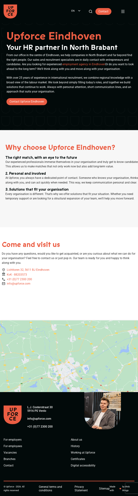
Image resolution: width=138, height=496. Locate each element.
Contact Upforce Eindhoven (27, 101)
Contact (103, 11)
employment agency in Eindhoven (83, 64)
